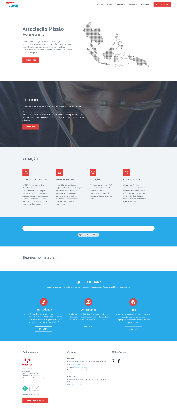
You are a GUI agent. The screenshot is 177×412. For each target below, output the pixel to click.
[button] (110, 4)
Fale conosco (144, 4)
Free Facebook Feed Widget (88, 235)
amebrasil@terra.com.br (80, 370)
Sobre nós (99, 4)
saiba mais (31, 60)
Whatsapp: (70, 367)
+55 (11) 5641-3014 (77, 364)
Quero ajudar (163, 4)
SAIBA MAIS (44, 331)
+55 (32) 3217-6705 (77, 384)
